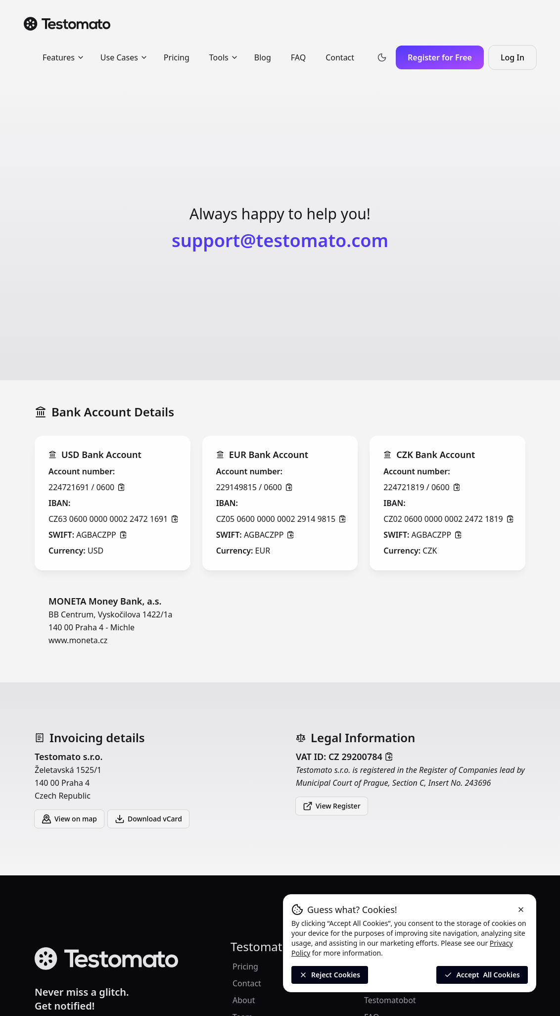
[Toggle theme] (382, 57)
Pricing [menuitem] (176, 57)
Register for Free (440, 57)
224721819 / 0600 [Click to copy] (421, 487)
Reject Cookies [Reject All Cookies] (329, 974)
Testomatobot (390, 1000)
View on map (69, 819)
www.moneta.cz (77, 640)
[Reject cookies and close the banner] (521, 909)
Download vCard (148, 819)
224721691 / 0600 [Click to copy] (86, 487)
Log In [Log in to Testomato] (518, 60)
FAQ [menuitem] (298, 57)
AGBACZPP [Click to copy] (101, 534)
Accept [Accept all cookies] (482, 975)
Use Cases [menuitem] (124, 57)
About (244, 1000)
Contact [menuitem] (340, 57)
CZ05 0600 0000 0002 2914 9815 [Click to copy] (281, 518)
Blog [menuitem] (262, 57)
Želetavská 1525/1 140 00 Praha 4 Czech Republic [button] (149, 775)
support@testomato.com (280, 240)
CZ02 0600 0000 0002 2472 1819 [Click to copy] (448, 518)
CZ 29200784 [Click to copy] (360, 756)
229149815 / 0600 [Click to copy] (254, 487)
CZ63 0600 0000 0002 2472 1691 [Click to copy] (113, 518)
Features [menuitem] (64, 57)
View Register (332, 806)
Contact (247, 983)
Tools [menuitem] (223, 57)
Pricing (245, 966)
